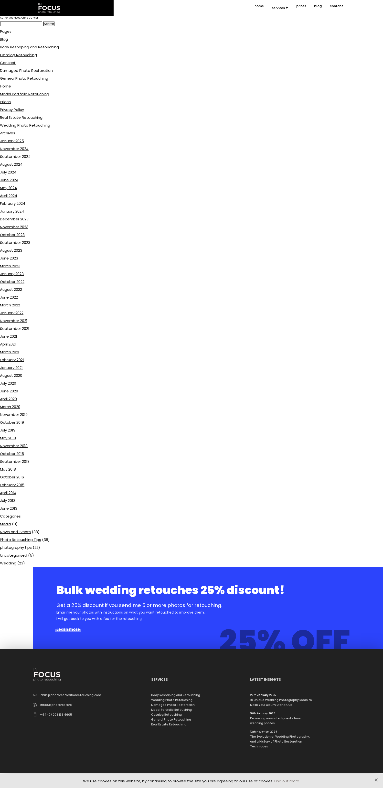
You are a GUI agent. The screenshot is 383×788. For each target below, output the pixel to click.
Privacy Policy (12, 109)
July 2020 (8, 383)
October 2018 (12, 453)
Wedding (8, 563)
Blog (4, 39)
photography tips (16, 547)
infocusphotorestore (52, 705)
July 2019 (7, 430)
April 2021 (8, 344)
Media (5, 524)
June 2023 (9, 258)
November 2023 (14, 226)
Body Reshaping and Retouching (29, 47)
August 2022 (11, 289)
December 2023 (14, 219)
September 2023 (15, 242)
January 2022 (11, 312)
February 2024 (12, 203)
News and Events (15, 531)
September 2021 (14, 328)
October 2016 (12, 477)
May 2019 (8, 438)
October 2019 (12, 422)
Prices (5, 101)
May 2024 (8, 187)
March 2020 (10, 406)
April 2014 (8, 492)
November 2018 (14, 445)
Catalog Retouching (18, 54)
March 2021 (9, 352)
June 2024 (9, 180)
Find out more (286, 781)
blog (318, 8)
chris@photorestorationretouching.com (67, 695)
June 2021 (8, 336)
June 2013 (8, 508)
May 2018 (8, 469)
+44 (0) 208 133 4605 (53, 714)
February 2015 (12, 484)
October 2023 (12, 234)
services (278, 8)
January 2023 (12, 273)
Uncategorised (13, 555)
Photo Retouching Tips (20, 539)
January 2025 (12, 140)
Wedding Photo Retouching (25, 125)
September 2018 (15, 461)
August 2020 (11, 375)
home (259, 8)
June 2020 (9, 391)
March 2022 (10, 305)
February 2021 (12, 359)
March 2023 (10, 266)
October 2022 (12, 281)
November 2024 (14, 148)
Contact (8, 62)
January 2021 (11, 367)
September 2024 (15, 156)
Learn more (68, 629)
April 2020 (8, 398)
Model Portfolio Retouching (24, 94)
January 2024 (12, 211)
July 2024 (8, 172)
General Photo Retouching (24, 78)
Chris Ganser (29, 18)
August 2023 (11, 250)
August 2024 (11, 164)
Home (5, 86)
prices (301, 8)
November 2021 (13, 320)
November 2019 (14, 414)
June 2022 (9, 297)
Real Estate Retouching (21, 117)
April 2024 (8, 195)
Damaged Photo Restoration (26, 70)
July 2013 (7, 500)
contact (336, 8)
